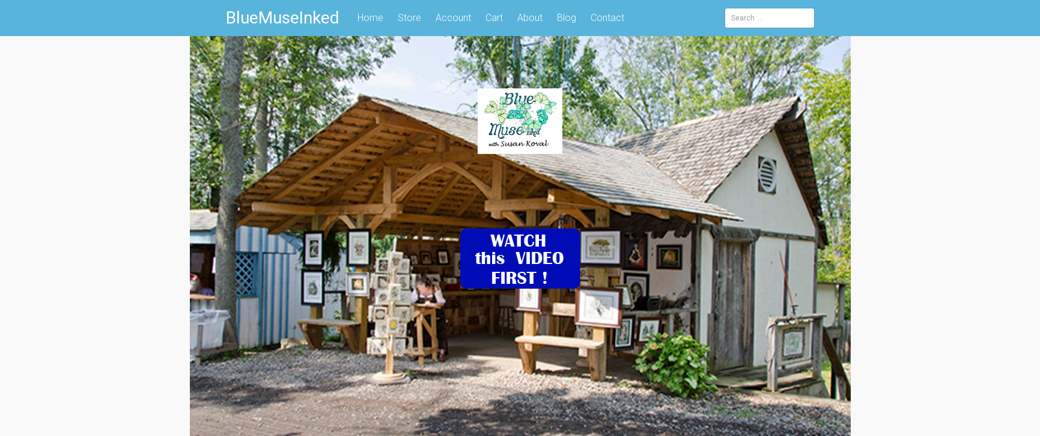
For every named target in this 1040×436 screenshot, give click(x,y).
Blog (566, 17)
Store (409, 17)
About (530, 17)
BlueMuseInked (282, 18)
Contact (607, 17)
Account (453, 17)
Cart (494, 17)
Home (370, 17)
